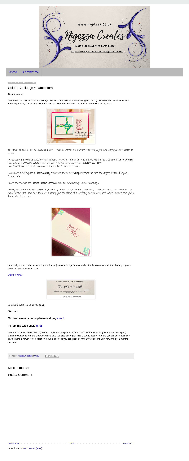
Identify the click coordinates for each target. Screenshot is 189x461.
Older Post (128, 443)
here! (38, 325)
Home (13, 72)
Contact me (31, 72)
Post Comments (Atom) (31, 448)
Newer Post (14, 443)
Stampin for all (15, 275)
